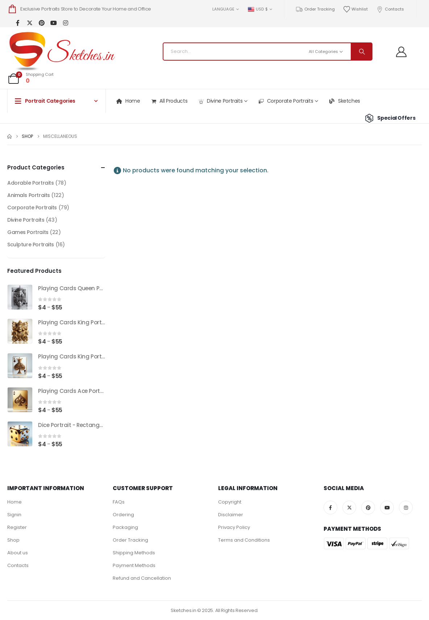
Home (128, 100)
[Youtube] (53, 22)
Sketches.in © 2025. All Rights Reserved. (214, 610)
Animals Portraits (28, 195)
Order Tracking (315, 9)
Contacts (390, 9)
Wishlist (355, 9)
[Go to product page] (20, 297)
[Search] (361, 51)
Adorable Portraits (30, 182)
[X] (29, 22)
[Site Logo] (61, 51)
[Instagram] (65, 22)
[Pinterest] (41, 22)
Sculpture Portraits (30, 244)
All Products (169, 101)
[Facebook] (17, 22)
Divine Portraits (220, 101)
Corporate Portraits (285, 101)
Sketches (344, 100)
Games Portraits (28, 232)
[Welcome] (404, 51)
